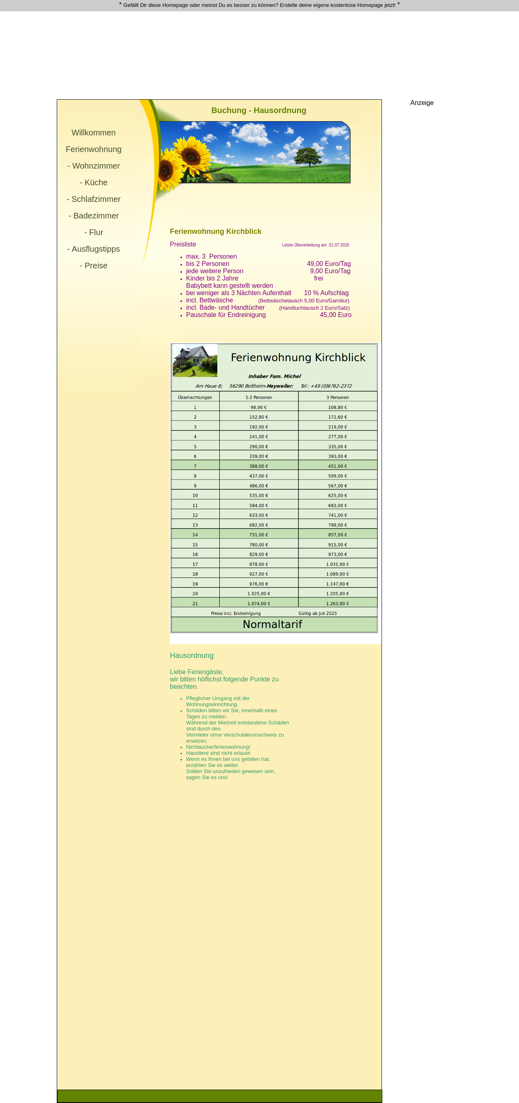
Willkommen (94, 132)
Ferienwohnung (94, 149)
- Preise (94, 265)
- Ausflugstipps (93, 248)
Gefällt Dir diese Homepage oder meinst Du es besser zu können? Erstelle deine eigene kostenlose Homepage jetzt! (259, 5)
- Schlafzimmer (93, 199)
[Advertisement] (219, 31)
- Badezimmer (94, 215)
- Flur (93, 232)
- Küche (94, 182)
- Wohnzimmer (93, 165)
